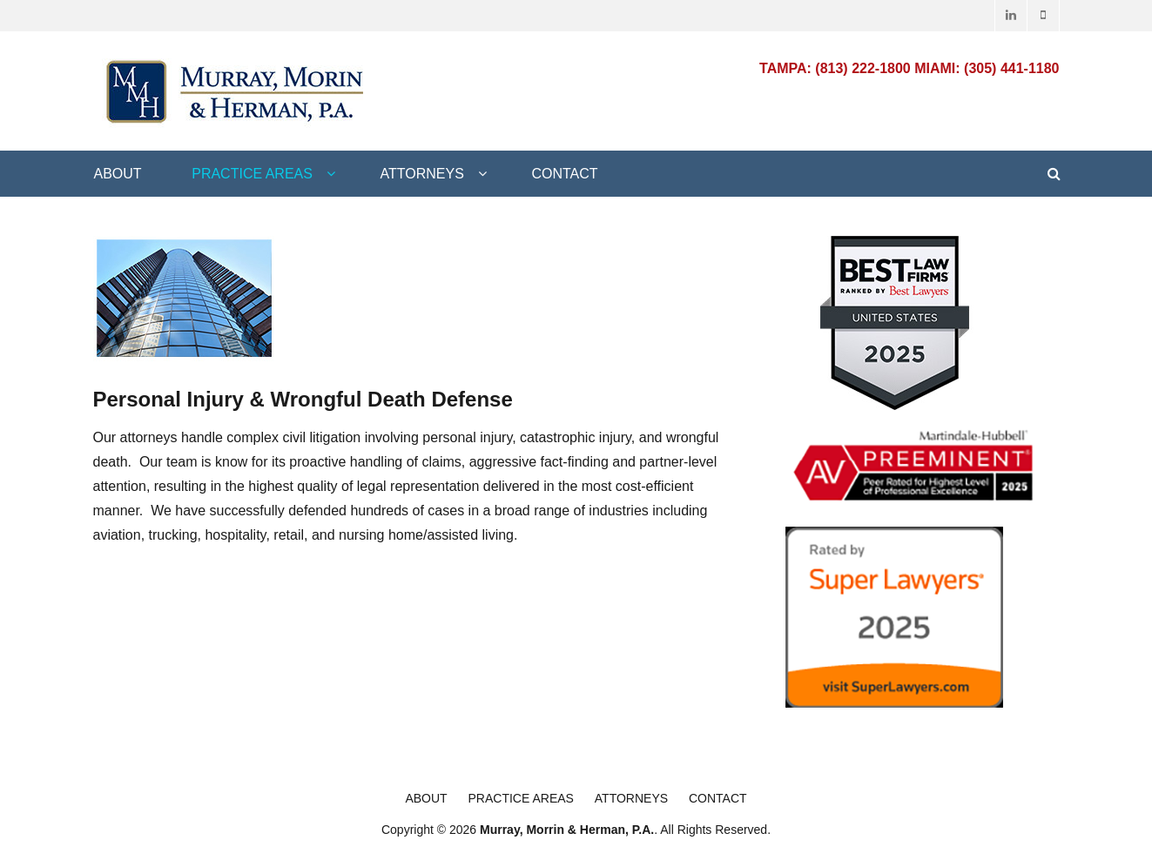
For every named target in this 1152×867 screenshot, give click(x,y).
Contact (564, 173)
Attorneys (422, 173)
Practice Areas (252, 173)
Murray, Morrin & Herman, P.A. (567, 830)
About (118, 173)
